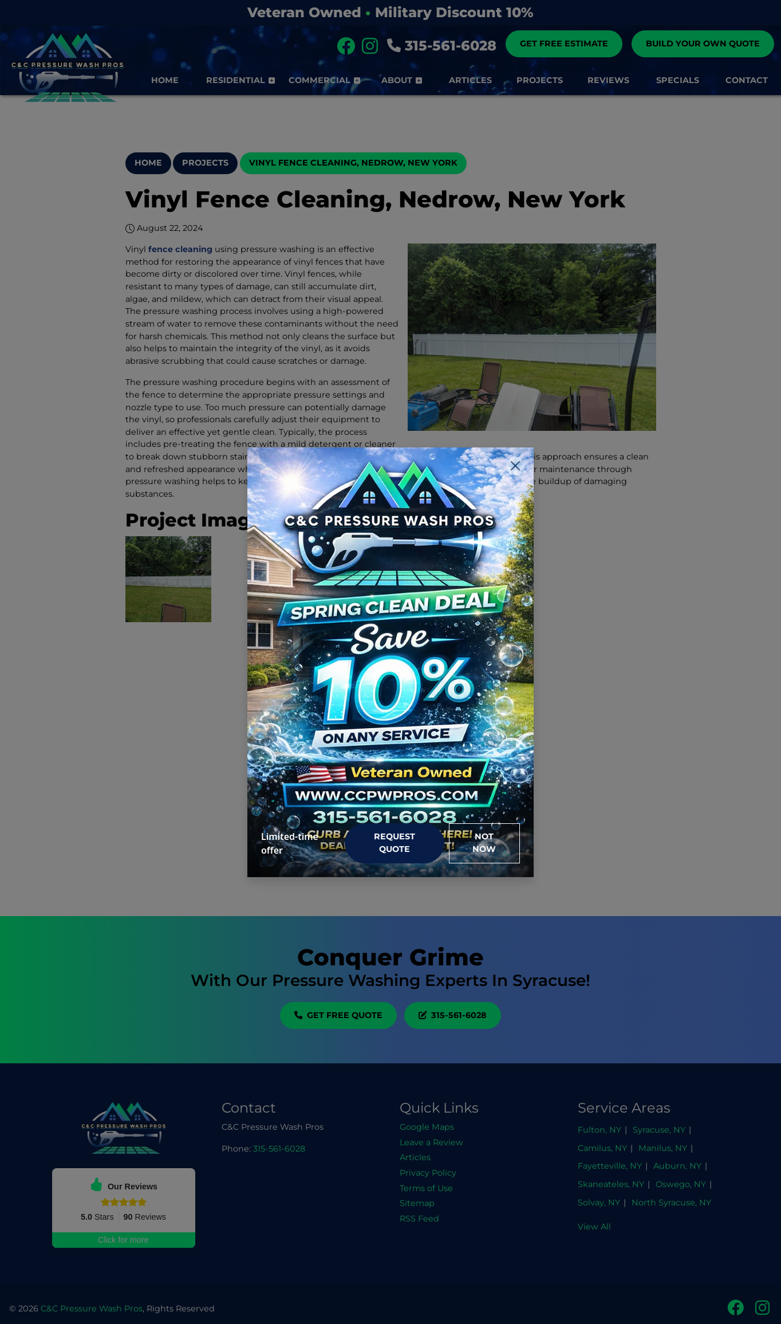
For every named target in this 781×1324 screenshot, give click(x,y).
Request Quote (394, 842)
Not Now (484, 842)
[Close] (515, 466)
